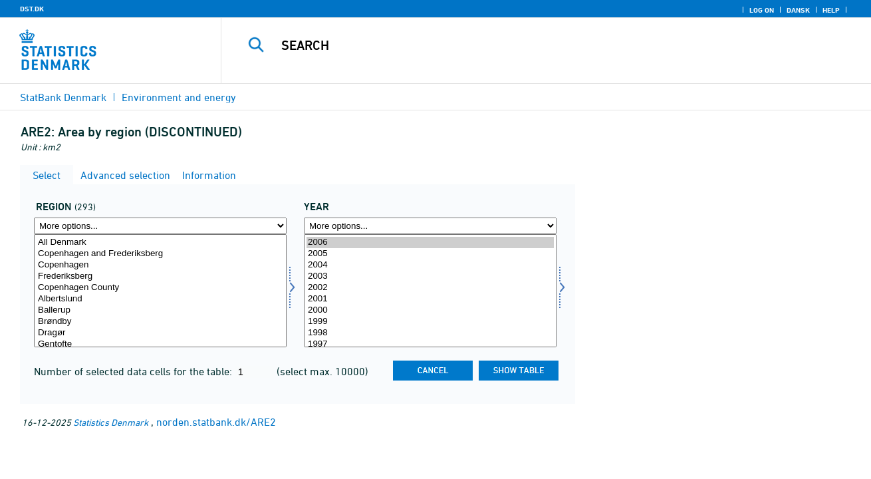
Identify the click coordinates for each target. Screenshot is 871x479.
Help (831, 10)
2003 (430, 276)
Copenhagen (160, 265)
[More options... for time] (430, 226)
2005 (430, 253)
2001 (430, 299)
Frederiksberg (160, 276)
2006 (430, 242)
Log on (761, 10)
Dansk (798, 10)
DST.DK (32, 8)
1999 (430, 321)
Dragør (160, 333)
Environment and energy (179, 97)
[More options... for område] (160, 226)
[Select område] (160, 290)
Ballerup (160, 310)
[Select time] (430, 290)
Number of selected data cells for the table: (134, 371)
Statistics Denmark (110, 422)
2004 (430, 265)
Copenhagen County (160, 287)
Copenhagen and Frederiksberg (160, 253)
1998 (430, 333)
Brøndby (160, 321)
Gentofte (160, 344)
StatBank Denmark (63, 97)
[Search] (532, 45)
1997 (430, 344)
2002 (430, 287)
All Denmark (160, 242)
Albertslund (160, 299)
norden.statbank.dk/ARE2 (216, 422)
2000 (430, 310)
